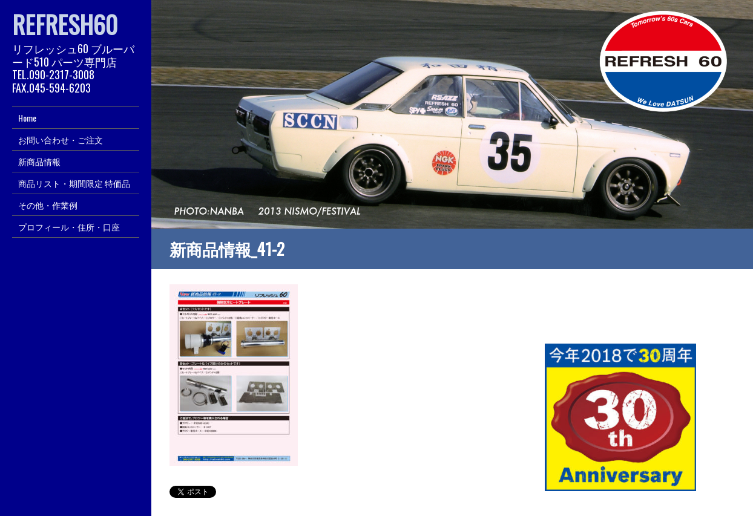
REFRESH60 (64, 24)
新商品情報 (39, 161)
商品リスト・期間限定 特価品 (74, 183)
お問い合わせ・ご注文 (60, 139)
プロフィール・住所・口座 (69, 226)
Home (27, 117)
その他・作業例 (47, 204)
